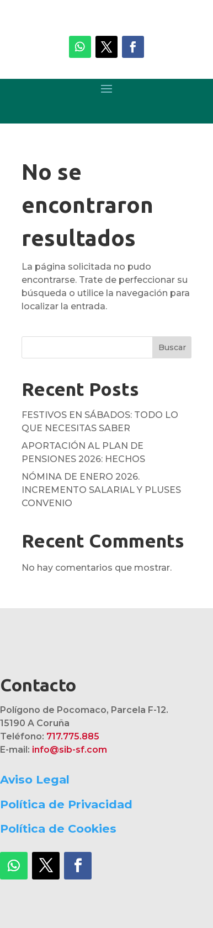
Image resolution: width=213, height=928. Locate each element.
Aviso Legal (35, 779)
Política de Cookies (58, 828)
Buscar (172, 347)
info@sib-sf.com (69, 749)
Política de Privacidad (66, 804)
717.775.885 (72, 736)
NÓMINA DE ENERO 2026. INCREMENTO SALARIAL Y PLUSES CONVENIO (101, 489)
